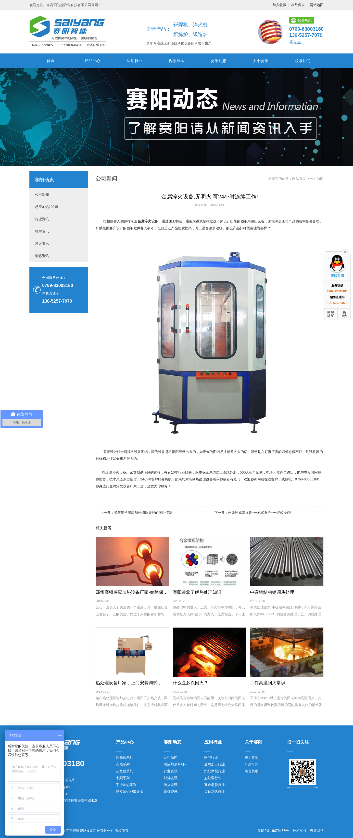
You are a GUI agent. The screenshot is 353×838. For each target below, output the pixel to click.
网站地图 (317, 5)
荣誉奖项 (251, 771)
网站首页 (299, 178)
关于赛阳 (260, 61)
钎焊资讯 (42, 231)
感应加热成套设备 (129, 792)
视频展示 (176, 61)
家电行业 (211, 757)
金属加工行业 (214, 764)
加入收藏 (279, 5)
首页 (50, 61)
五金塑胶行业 (214, 785)
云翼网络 (317, 831)
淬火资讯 (42, 243)
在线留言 (298, 5)
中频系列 (123, 778)
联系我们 (302, 61)
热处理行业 (212, 778)
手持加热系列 (126, 785)
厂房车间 (251, 764)
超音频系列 (124, 771)
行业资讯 (42, 219)
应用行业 (134, 61)
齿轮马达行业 (214, 792)
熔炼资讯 (42, 256)
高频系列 (123, 764)
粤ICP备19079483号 (273, 831)
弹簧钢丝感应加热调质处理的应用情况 (143, 513)
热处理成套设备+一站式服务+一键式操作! (259, 513)
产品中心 (92, 61)
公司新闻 (42, 194)
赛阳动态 (218, 61)
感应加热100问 (46, 207)
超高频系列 (124, 757)
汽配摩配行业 (214, 771)
